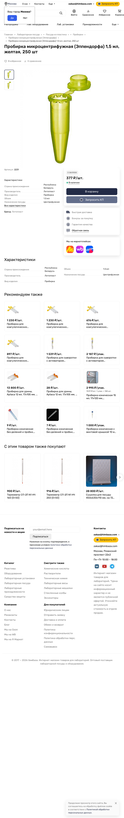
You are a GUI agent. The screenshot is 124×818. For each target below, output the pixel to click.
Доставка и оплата (55, 619)
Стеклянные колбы (55, 593)
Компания (10, 604)
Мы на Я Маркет (13, 639)
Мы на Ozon (11, 629)
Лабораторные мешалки (58, 588)
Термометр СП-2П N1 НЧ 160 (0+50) (21, 496)
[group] (69, 119)
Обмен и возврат (54, 624)
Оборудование (13, 573)
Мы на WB (10, 634)
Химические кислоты (56, 568)
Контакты (39, 4)
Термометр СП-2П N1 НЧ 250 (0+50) (61, 496)
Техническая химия (55, 578)
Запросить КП (108, 3)
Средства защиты (14, 596)
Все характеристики (15, 205)
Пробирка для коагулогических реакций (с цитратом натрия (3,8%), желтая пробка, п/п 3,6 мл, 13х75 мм (21, 325)
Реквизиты (10, 615)
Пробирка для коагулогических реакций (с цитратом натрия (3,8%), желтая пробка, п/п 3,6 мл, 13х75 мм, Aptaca (61, 325)
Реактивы (10, 568)
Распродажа (11, 24)
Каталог (9, 563)
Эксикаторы (51, 597)
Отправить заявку (54, 615)
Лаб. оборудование (37, 24)
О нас (25, 4)
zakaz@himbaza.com (80, 3)
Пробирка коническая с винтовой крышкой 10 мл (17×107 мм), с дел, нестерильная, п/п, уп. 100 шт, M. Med (101, 430)
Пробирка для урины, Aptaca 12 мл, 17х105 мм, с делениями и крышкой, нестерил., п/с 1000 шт (22, 393)
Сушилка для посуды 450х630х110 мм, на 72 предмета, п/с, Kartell (99, 496)
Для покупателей (54, 604)
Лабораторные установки (19, 578)
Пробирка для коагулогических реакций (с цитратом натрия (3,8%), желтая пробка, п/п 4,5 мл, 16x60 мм (22, 359)
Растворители (52, 573)
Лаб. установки (65, 24)
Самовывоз (50, 646)
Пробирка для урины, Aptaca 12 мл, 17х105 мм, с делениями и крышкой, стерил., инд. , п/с (62, 393)
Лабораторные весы (56, 583)
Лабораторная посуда (17, 583)
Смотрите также (54, 563)
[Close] (116, 803)
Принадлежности (92, 24)
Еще (51, 4)
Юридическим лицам (56, 610)
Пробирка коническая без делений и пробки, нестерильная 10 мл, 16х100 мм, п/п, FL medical (62, 430)
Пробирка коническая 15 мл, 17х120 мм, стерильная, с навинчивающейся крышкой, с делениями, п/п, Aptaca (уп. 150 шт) (101, 397)
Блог (7, 624)
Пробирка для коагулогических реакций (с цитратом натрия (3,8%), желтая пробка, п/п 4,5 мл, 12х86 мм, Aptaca (101, 325)
